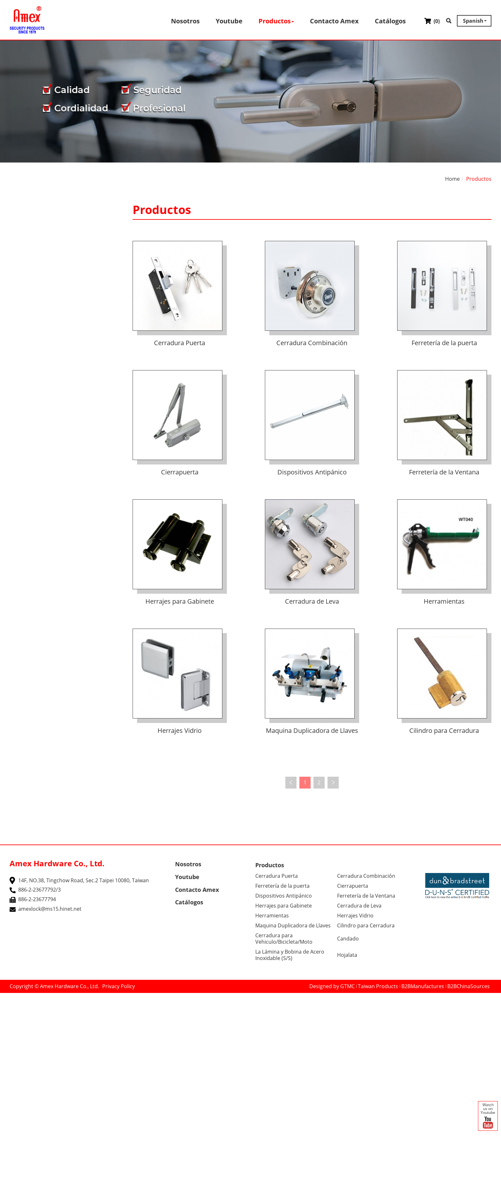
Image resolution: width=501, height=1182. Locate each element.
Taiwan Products (378, 986)
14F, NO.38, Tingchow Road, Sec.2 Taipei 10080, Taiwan (83, 880)
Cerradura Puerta (179, 342)
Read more (15, 1062)
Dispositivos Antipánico (312, 472)
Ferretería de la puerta (444, 342)
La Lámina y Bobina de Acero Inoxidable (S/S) (289, 955)
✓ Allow (9, 1011)
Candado (348, 938)
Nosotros (185, 21)
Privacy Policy (118, 986)
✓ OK (195, 1178)
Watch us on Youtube (488, 1116)
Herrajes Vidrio (180, 730)
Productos (276, 21)
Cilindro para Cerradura (444, 730)
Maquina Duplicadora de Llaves (312, 730)
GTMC (347, 986)
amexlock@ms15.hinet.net (49, 908)
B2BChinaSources (468, 986)
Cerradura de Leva (312, 601)
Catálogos (390, 21)
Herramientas (444, 601)
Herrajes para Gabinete (179, 601)
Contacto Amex (334, 21)
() (432, 21)
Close (6, 996)
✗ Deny (9, 1018)
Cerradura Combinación (311, 342)
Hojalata (347, 954)
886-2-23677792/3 (39, 889)
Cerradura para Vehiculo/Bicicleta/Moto (283, 938)
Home (452, 178)
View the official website (61, 1062)
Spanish (473, 20)
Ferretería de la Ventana (444, 472)
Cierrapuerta (179, 472)
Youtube (229, 21)
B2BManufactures (422, 986)
